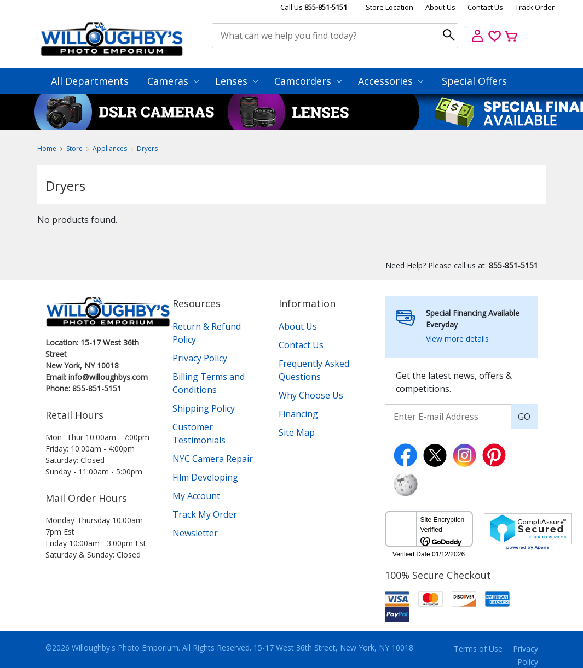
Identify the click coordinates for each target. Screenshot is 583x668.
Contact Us (485, 7)
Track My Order (204, 514)
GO (524, 417)
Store (74, 148)
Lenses (236, 80)
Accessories (390, 80)
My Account (196, 496)
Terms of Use (478, 648)
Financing (298, 414)
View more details (457, 338)
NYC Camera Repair (212, 459)
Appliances (110, 148)
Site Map (297, 432)
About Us (440, 7)
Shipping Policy (203, 408)
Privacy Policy (199, 358)
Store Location (389, 7)
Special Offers (474, 80)
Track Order (535, 7)
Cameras (173, 80)
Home (46, 148)
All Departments (90, 80)
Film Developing (205, 477)
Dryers (147, 148)
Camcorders (308, 80)
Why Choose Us (311, 395)
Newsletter (195, 533)
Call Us (313, 7)
